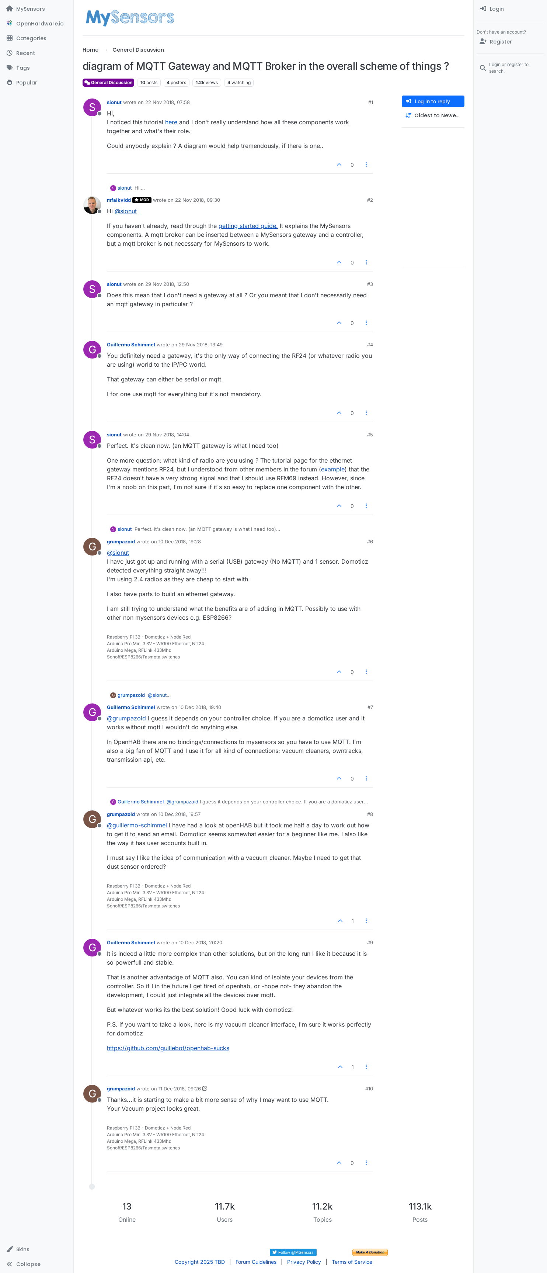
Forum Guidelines (256, 1262)
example (333, 469)
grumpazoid (121, 541)
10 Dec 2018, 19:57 (179, 814)
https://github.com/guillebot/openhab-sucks (168, 1048)
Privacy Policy (304, 1262)
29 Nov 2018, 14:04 (167, 434)
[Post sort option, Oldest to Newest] (433, 115)
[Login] (510, 9)
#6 (370, 541)
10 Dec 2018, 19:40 (200, 707)
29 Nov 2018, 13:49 (201, 344)
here (171, 122)
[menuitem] (510, 9)
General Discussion (108, 82)
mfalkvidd (119, 200)
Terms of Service (352, 1262)
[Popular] (36, 83)
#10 (369, 1089)
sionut (114, 102)
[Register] (510, 42)
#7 (370, 707)
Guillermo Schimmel (131, 344)
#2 (370, 200)
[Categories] (36, 38)
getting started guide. (248, 225)
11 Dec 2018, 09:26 (179, 1089)
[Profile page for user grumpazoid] (92, 547)
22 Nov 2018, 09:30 (197, 200)
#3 (370, 284)
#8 (370, 814)
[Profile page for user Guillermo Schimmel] (92, 350)
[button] (36, 1249)
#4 (370, 344)
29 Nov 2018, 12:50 (167, 284)
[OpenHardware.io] (36, 24)
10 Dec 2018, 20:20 (200, 942)
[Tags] (36, 68)
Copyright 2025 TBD (200, 1262)
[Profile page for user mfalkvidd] (92, 205)
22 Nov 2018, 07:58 (167, 102)
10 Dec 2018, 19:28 (179, 541)
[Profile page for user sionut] (92, 107)
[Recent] (36, 53)
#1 (370, 102)
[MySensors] (36, 9)
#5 (370, 434)
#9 (370, 942)
